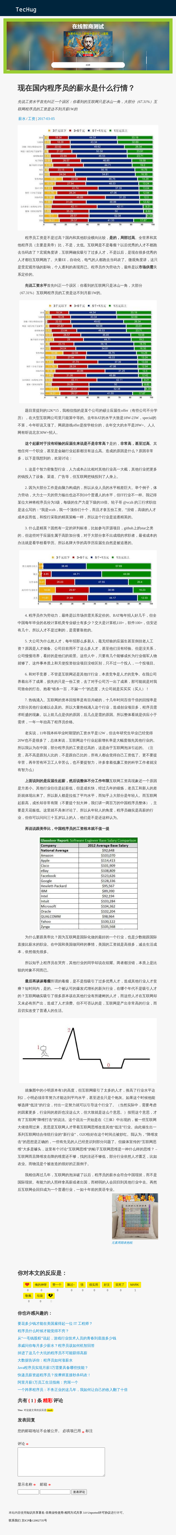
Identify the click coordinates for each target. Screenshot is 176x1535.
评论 (23, 1444)
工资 (31, 119)
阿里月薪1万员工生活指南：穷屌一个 (48, 1382)
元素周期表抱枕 (122, 1242)
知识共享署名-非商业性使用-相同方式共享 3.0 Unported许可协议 (69, 1518)
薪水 (22, 119)
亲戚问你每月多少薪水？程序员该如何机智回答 (56, 1346)
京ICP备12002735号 (34, 1526)
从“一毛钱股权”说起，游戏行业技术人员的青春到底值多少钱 (67, 1338)
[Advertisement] (88, 1277)
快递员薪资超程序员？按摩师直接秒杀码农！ (54, 1375)
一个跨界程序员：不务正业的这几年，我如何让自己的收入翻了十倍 (73, 1390)
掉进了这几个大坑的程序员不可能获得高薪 (52, 1353)
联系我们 (15, 1526)
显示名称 (27, 1491)
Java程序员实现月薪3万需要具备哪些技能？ (53, 1368)
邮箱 (45, 1491)
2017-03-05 (46, 119)
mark (49, 1410)
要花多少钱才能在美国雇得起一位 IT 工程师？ (55, 1323)
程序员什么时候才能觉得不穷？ (43, 1331)
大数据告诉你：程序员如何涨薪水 (45, 1360)
